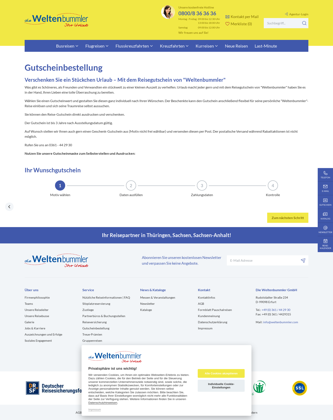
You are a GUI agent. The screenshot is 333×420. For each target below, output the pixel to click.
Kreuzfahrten (174, 45)
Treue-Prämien (92, 334)
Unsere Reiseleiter (37, 310)
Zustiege (88, 310)
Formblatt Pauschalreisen (215, 310)
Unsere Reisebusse (37, 316)
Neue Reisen (236, 45)
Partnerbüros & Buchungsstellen (103, 316)
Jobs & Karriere (35, 328)
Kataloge (146, 310)
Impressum (205, 328)
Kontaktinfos (206, 297)
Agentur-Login (296, 14)
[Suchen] (304, 23)
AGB (201, 303)
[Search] (286, 23)
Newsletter (147, 303)
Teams (29, 303)
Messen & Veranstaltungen (157, 297)
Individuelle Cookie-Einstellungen (221, 385)
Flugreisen (97, 45)
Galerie (29, 322)
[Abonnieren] (303, 260)
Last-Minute (266, 45)
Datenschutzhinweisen (102, 402)
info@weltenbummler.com (280, 322)
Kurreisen (207, 45)
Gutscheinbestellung (95, 328)
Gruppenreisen (92, 340)
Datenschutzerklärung (212, 322)
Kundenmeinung (209, 316)
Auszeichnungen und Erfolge (43, 334)
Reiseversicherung (94, 322)
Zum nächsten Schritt (288, 218)
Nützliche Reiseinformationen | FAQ (106, 297)
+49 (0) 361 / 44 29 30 (276, 310)
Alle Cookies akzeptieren (221, 373)
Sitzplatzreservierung (96, 303)
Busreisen (67, 45)
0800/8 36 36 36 (197, 13)
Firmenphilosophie (37, 297)
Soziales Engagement (38, 340)
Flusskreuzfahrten (134, 45)
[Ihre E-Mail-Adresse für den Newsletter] (267, 260)
